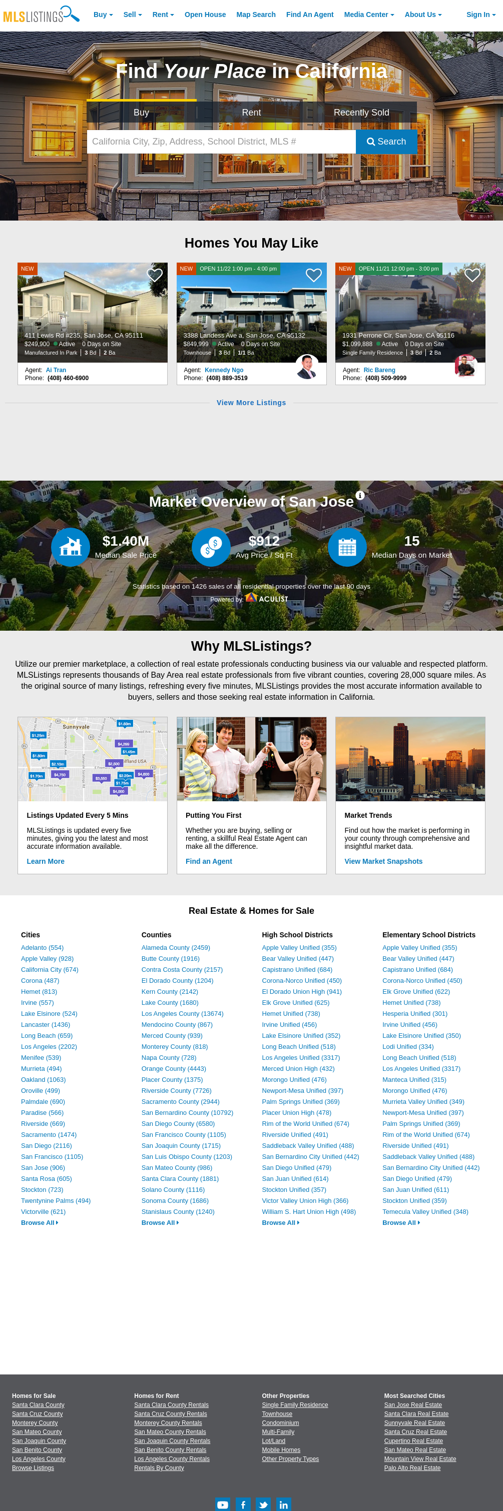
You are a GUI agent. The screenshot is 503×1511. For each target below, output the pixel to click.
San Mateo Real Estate (415, 1449)
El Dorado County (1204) (178, 980)
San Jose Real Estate (413, 1404)
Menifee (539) (41, 1057)
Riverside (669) (43, 1123)
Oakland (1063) (43, 1079)
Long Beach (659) (47, 1035)
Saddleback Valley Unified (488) (308, 1145)
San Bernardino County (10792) (188, 1112)
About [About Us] (420, 15)
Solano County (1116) (173, 1189)
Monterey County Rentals (168, 1422)
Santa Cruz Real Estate (415, 1431)
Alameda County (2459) (176, 947)
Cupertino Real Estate (413, 1440)
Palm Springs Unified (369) (301, 1101)
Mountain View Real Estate (420, 1458)
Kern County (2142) (170, 991)
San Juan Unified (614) (295, 1178)
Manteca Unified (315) (414, 1079)
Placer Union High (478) (297, 1112)
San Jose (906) (43, 1167)
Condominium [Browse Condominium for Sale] (280, 1422)
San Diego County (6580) (178, 1123)
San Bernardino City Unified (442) (310, 1156)
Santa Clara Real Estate (416, 1413)
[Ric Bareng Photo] (465, 362)
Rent (160, 15)
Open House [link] (205, 15)
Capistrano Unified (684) (297, 969)
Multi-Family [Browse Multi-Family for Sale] (278, 1431)
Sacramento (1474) (49, 1134)
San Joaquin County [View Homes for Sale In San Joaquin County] (39, 1440)
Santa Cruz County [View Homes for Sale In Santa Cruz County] (37, 1413)
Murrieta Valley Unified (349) (423, 1101)
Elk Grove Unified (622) (416, 991)
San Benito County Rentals (170, 1449)
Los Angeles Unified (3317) (301, 1057)
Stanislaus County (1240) (178, 1211)
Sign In (478, 15)
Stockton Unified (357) (294, 1189)
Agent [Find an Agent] (310, 15)
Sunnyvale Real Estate (414, 1422)
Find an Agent (209, 861)
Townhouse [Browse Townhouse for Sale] (277, 1413)
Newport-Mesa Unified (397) (303, 1090)
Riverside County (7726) (177, 1090)
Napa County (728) (169, 1057)
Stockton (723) (42, 1189)
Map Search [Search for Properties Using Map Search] (256, 15)
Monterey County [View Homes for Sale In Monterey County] (35, 1422)
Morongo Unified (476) (294, 1079)
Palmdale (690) (43, 1101)
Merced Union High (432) (298, 1068)
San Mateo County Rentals (170, 1431)
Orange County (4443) (174, 1068)
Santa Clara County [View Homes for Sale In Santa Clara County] (38, 1404)
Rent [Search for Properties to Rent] (251, 113)
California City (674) (50, 969)
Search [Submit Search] (386, 142)
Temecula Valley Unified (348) (425, 1211)
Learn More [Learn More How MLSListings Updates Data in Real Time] (46, 861)
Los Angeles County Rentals (172, 1458)
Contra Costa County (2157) (182, 969)
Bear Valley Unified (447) (298, 958)
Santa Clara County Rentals (171, 1404)
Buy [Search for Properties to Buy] (141, 113)
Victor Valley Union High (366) (305, 1200)
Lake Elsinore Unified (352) (301, 1035)
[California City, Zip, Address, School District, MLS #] (221, 142)
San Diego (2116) (46, 1145)
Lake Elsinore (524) (49, 1013)
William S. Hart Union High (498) (309, 1211)
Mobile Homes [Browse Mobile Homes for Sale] (281, 1449)
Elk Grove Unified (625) (296, 1002)
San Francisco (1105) (52, 1156)
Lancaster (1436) (45, 1024)
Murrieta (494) (41, 1068)
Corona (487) (40, 980)
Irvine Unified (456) (289, 1024)
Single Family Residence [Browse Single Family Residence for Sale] (295, 1404)
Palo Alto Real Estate (412, 1467)
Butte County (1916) (171, 958)
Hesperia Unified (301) (414, 1013)
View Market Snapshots (384, 861)
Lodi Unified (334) (408, 1046)
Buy (100, 15)
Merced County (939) (172, 1035)
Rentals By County (159, 1467)
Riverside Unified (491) (295, 1134)
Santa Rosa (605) (46, 1178)
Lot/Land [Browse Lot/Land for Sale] (274, 1440)
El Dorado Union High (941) (302, 991)
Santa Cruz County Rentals (170, 1413)
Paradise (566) (42, 1112)
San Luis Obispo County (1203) (187, 1156)
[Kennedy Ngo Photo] (307, 362)
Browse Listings (33, 1467)
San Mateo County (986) (177, 1167)
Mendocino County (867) (177, 1024)
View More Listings (251, 403)
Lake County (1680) (170, 1002)
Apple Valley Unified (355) (299, 947)
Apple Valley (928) (47, 958)
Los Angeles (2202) (49, 1046)
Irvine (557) (37, 1002)
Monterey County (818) (175, 1046)
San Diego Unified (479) (297, 1167)
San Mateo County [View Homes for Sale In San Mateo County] (37, 1431)
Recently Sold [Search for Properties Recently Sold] (361, 113)
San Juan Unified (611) (415, 1189)
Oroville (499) (40, 1090)
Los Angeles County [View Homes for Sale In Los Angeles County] (39, 1458)
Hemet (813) (39, 991)
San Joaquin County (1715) (181, 1145)
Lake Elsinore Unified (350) (421, 1035)
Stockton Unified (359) (414, 1200)
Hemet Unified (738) (291, 1013)
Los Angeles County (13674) (183, 1013)
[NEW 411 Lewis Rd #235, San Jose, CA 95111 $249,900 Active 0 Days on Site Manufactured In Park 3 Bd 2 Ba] (93, 313)
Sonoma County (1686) (175, 1200)
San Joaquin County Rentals (172, 1440)
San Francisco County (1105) (184, 1134)
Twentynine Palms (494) (56, 1200)
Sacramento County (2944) (181, 1101)
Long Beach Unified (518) (299, 1046)
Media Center (366, 15)
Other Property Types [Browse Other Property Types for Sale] (290, 1458)
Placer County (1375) (172, 1079)
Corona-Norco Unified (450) (302, 980)
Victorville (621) (43, 1211)
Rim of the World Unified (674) (306, 1123)
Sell (130, 15)
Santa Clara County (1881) (180, 1178)
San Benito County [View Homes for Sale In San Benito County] (37, 1449)
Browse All (40, 1222)
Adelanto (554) (42, 947)
